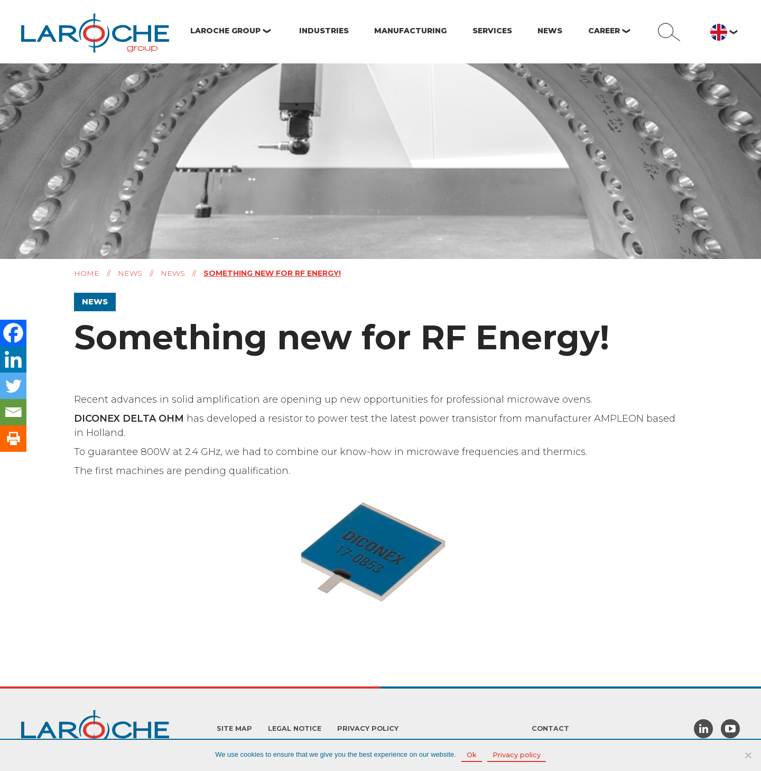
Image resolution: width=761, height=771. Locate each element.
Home (86, 273)
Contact (550, 728)
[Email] (13, 412)
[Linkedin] (13, 359)
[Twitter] (13, 386)
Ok (472, 754)
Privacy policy (367, 728)
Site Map (234, 728)
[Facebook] (13, 333)
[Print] (13, 438)
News (130, 273)
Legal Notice (294, 728)
